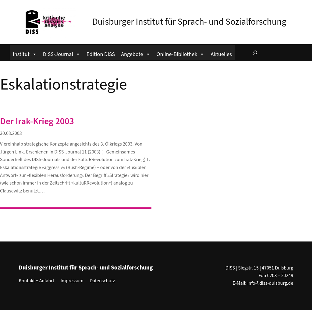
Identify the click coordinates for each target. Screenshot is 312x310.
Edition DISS (101, 54)
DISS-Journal (61, 53)
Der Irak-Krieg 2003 (37, 121)
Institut (25, 53)
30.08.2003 (11, 133)
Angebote (135, 53)
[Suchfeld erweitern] (255, 52)
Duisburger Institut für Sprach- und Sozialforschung (189, 21)
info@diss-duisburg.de (270, 283)
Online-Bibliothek (181, 53)
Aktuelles (221, 54)
